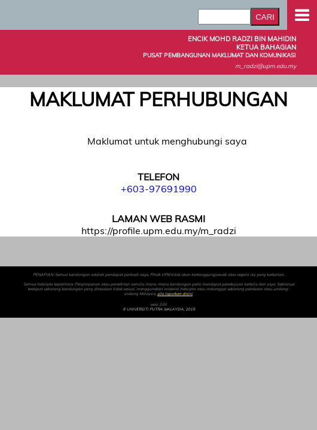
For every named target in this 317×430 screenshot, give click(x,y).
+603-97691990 (159, 189)
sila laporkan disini (175, 293)
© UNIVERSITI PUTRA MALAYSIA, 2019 (159, 309)
